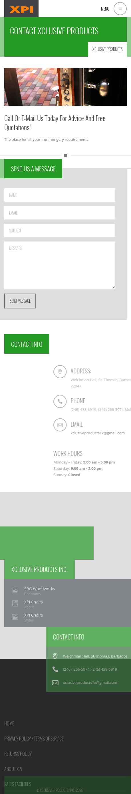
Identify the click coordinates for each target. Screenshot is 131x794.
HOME (9, 738)
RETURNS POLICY (18, 768)
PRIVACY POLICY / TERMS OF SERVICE (33, 753)
